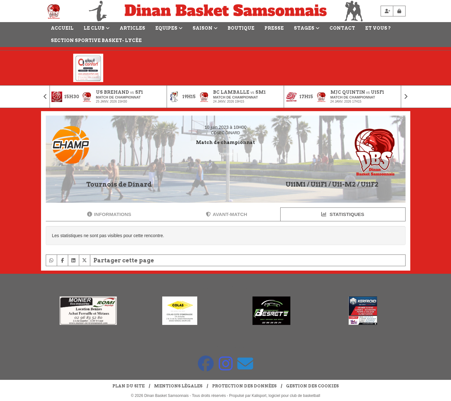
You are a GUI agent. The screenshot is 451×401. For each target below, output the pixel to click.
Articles (132, 28)
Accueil (62, 28)
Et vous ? (378, 28)
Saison (205, 28)
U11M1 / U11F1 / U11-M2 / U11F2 (332, 184)
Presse (274, 28)
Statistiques (342, 214)
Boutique (241, 28)
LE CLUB (97, 28)
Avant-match (226, 214)
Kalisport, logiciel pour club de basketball (286, 395)
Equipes (168, 28)
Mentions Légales (178, 386)
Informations (109, 214)
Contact (342, 28)
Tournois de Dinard (119, 184)
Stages (306, 28)
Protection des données (244, 386)
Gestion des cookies (312, 386)
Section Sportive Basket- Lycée (96, 40)
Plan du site (128, 386)
